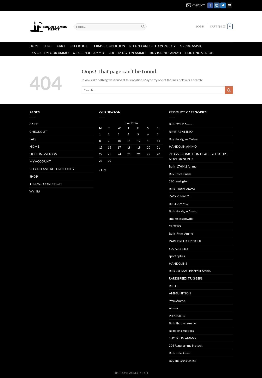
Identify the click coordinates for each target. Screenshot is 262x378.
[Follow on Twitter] (223, 5)
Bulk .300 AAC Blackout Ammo (190, 271)
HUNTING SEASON (199, 53)
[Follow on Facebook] (210, 5)
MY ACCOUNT (40, 161)
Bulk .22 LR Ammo (181, 124)
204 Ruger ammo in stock (186, 345)
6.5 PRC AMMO (191, 46)
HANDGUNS (178, 263)
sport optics (177, 256)
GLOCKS (175, 226)
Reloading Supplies (181, 330)
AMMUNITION (180, 293)
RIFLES (173, 286)
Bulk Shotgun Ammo (182, 323)
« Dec (103, 170)
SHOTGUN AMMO (182, 338)
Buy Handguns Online (183, 139)
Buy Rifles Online (180, 174)
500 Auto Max (178, 248)
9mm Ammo (177, 301)
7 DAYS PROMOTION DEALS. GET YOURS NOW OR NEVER (198, 156)
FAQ (32, 139)
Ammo (173, 308)
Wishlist (34, 191)
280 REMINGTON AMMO (127, 53)
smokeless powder (181, 218)
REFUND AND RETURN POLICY (152, 46)
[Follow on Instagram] (217, 5)
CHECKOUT (79, 46)
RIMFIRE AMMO (181, 131)
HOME (34, 46)
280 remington (178, 181)
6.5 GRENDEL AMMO (88, 53)
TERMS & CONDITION (108, 46)
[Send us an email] (229, 5)
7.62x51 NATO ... (180, 196)
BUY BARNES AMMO (165, 53)
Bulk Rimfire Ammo (182, 189)
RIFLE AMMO (178, 203)
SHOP (48, 46)
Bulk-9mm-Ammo (181, 233)
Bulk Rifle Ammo (180, 353)
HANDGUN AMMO (183, 146)
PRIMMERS (177, 315)
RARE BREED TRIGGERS (186, 278)
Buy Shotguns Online (182, 360)
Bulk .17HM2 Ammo (183, 166)
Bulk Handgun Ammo (183, 211)
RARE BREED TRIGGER (185, 241)
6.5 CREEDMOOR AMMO (50, 53)
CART (61, 46)
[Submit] (143, 26)
